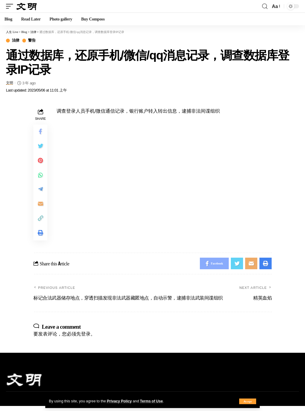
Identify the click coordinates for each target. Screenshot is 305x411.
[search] (265, 6)
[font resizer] (275, 6)
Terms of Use (152, 401)
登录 (86, 338)
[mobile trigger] (11, 6)
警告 (32, 40)
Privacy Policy (120, 401)
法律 (15, 40)
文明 (9, 83)
